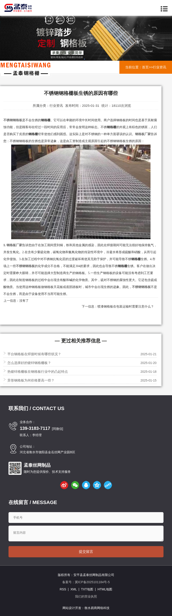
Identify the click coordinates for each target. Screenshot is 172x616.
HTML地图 (104, 589)
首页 (145, 67)
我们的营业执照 (86, 596)
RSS (63, 589)
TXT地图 (87, 589)
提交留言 (86, 552)
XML (73, 589)
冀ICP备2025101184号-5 (92, 582)
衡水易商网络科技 (97, 608)
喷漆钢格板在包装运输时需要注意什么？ (125, 306)
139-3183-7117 (35, 428)
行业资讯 (159, 67)
